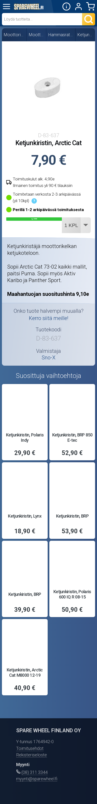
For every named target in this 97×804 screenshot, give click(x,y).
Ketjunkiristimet (85, 34)
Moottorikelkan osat (14, 34)
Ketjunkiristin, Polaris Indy (25, 437)
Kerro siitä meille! (48, 318)
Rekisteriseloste (31, 754)
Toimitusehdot (30, 748)
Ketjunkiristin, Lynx (24, 516)
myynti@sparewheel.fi (36, 778)
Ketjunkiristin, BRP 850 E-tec (72, 437)
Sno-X (48, 357)
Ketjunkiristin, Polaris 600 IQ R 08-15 (72, 594)
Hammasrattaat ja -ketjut (61, 34)
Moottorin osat (37, 34)
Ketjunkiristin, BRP (72, 516)
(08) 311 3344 (34, 772)
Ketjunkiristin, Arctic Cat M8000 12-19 (25, 672)
